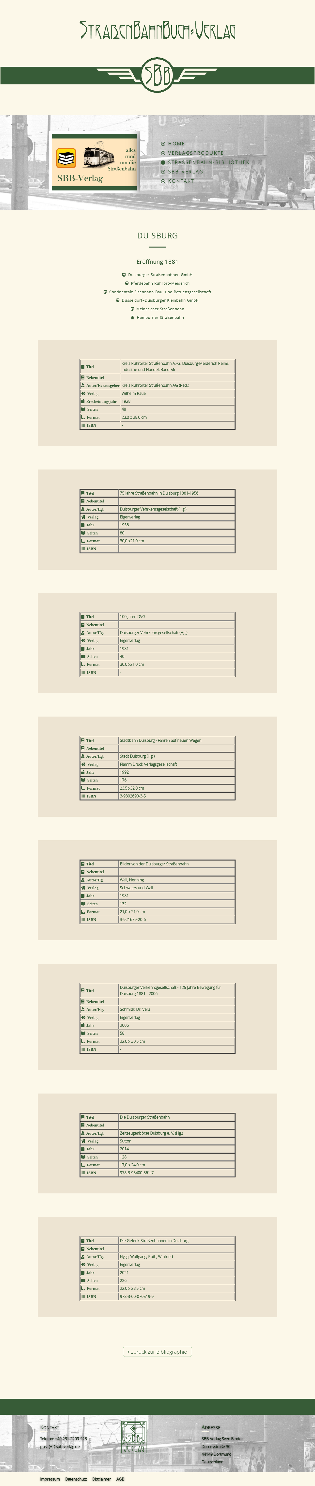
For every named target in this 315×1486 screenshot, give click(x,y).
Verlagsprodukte (196, 153)
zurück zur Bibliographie (159, 1351)
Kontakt (181, 181)
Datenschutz (76, 1479)
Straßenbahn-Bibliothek (209, 162)
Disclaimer (101, 1479)
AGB (120, 1479)
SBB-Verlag (186, 172)
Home (176, 144)
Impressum (50, 1479)
